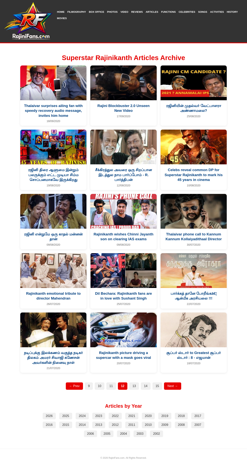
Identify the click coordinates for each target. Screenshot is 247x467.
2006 (90, 433)
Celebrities (187, 11)
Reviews (137, 11)
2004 (123, 433)
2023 (98, 416)
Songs (202, 11)
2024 (82, 416)
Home (60, 11)
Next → (172, 386)
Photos (112, 11)
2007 (197, 424)
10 (99, 386)
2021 (131, 416)
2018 (181, 416)
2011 (131, 424)
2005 (107, 433)
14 (145, 386)
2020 (148, 416)
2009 (164, 424)
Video (124, 11)
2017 (197, 416)
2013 (98, 424)
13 (134, 386)
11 (111, 386)
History (232, 11)
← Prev (74, 386)
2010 (148, 424)
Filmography (76, 11)
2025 (65, 416)
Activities (217, 11)
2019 (164, 416)
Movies (62, 18)
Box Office (96, 11)
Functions (168, 11)
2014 (82, 424)
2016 (49, 424)
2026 (49, 416)
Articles (152, 11)
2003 (140, 433)
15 (157, 386)
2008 (181, 424)
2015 (65, 424)
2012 (115, 424)
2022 (115, 416)
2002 (156, 433)
